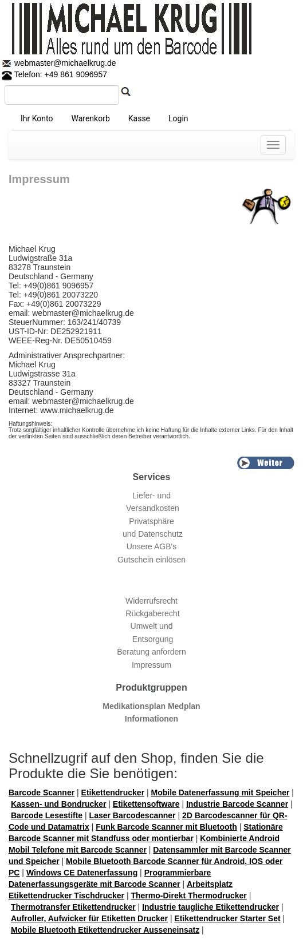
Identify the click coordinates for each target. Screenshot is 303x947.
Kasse (139, 118)
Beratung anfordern (151, 651)
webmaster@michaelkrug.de (64, 63)
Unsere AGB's (152, 546)
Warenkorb (90, 118)
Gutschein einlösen (151, 559)
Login (178, 118)
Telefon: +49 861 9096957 (54, 74)
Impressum (151, 664)
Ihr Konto (37, 118)
